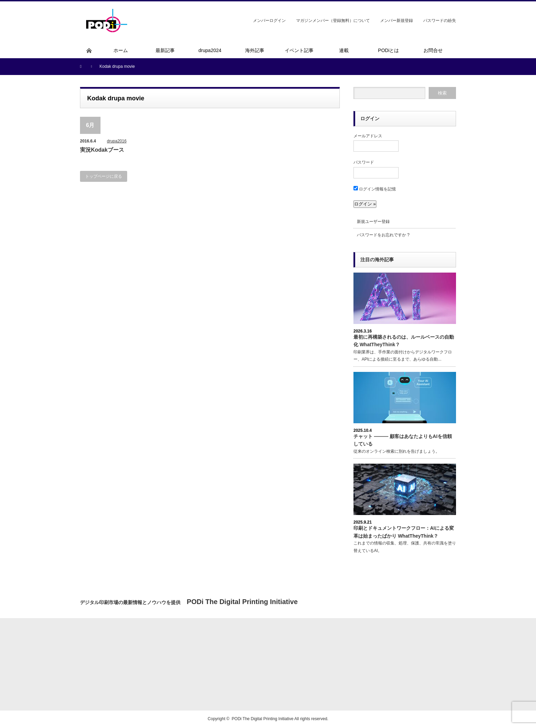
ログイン (369, 118)
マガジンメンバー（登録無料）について (333, 20)
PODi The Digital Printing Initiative (263, 718)
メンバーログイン (269, 20)
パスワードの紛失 (439, 20)
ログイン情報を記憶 (374, 189)
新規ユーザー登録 (373, 221)
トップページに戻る (103, 176)
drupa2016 (116, 141)
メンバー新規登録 (396, 20)
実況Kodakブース (102, 150)
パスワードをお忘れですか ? (383, 235)
